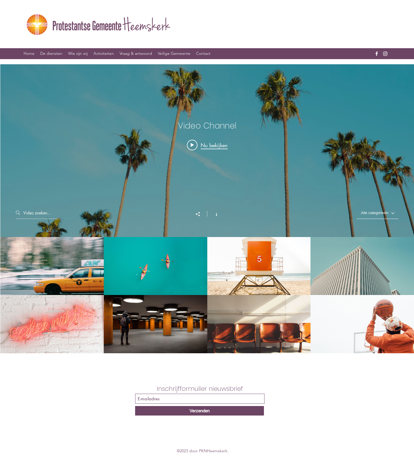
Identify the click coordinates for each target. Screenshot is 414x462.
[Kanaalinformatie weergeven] (213, 214)
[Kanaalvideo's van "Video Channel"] (207, 295)
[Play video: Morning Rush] (207, 145)
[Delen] (200, 214)
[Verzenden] (199, 411)
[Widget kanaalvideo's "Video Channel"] (207, 208)
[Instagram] (385, 54)
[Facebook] (376, 54)
